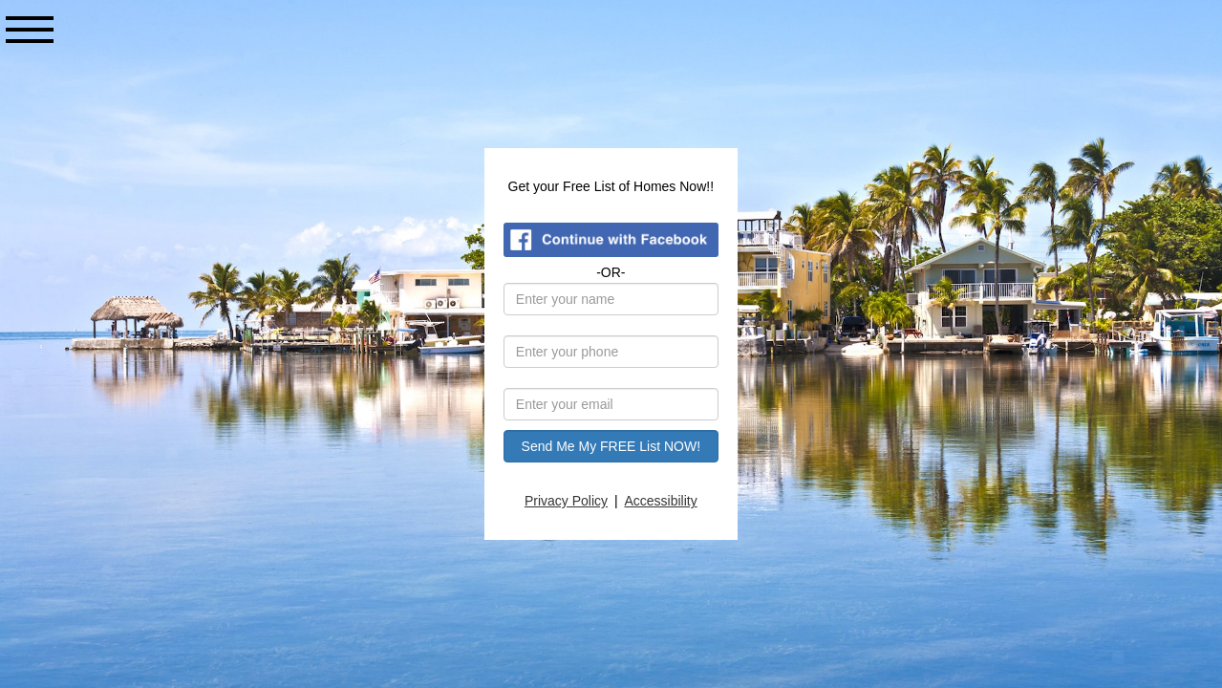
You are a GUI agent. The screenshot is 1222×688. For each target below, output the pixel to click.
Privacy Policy (568, 500)
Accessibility (661, 500)
